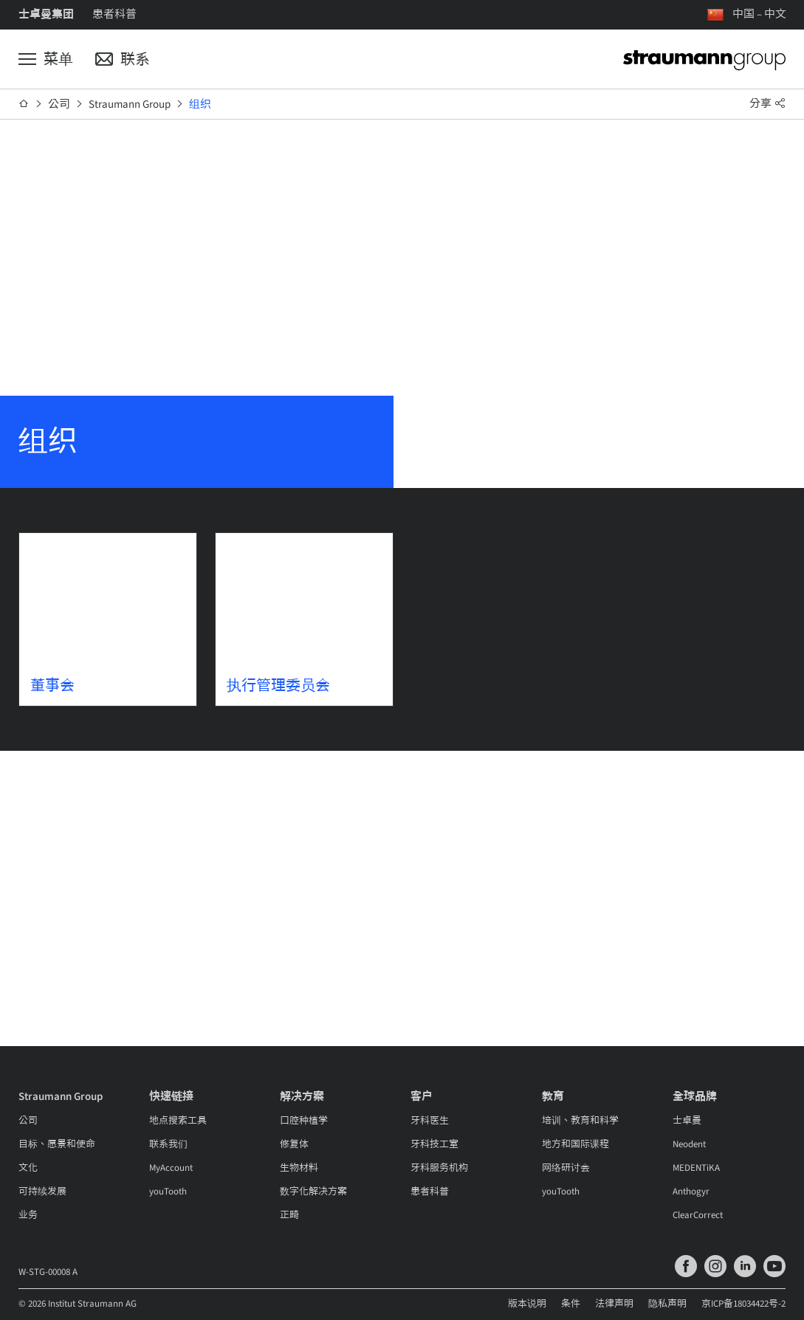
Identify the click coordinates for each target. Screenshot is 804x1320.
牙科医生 (429, 1120)
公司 (59, 104)
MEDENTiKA (696, 1168)
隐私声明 (667, 1303)
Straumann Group (130, 104)
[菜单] (45, 59)
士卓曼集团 (46, 14)
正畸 (289, 1215)
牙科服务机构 (439, 1168)
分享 (767, 103)
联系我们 (168, 1144)
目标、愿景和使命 (56, 1144)
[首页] (24, 104)
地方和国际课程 (575, 1144)
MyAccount (171, 1168)
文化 (28, 1168)
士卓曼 (687, 1120)
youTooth (168, 1191)
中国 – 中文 (759, 14)
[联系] (122, 59)
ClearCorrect (698, 1215)
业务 (28, 1215)
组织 (200, 104)
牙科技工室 (434, 1144)
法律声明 (614, 1303)
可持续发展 (42, 1191)
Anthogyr (691, 1191)
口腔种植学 (304, 1120)
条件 (570, 1303)
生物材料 (299, 1168)
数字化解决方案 (313, 1191)
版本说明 (527, 1303)
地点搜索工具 (178, 1120)
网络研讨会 (566, 1168)
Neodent (689, 1144)
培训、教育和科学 (580, 1120)
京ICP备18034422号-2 (743, 1303)
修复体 (294, 1144)
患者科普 (114, 14)
